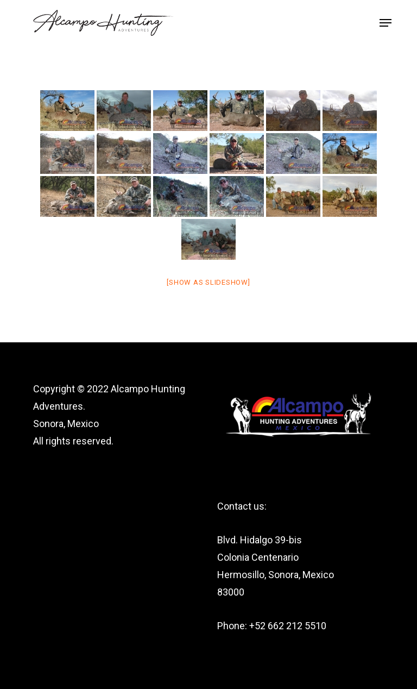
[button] (385, 22)
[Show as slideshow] (208, 282)
